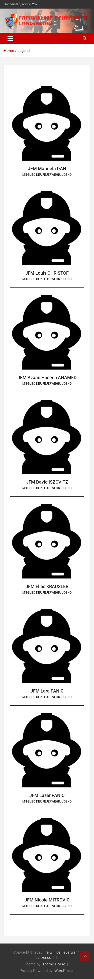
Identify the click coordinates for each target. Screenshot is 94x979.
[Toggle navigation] (10, 38)
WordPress (63, 970)
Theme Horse (53, 964)
